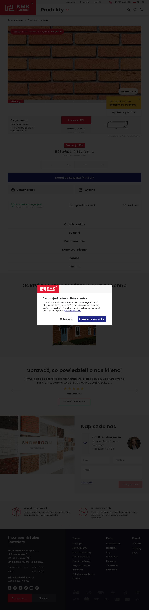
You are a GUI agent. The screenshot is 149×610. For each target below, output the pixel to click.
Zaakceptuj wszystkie (92, 319)
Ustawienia (66, 319)
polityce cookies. (72, 310)
